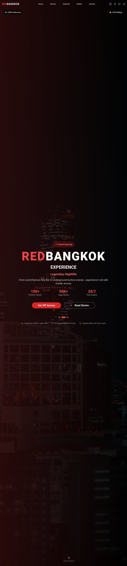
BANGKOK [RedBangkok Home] (10, 3)
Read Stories (79, 305)
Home (40, 4)
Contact (92, 4)
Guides (79, 4)
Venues (53, 4)
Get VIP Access (46, 305)
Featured (66, 4)
